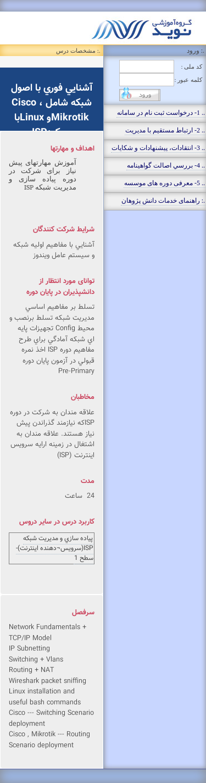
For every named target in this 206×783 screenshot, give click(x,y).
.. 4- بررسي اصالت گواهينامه (166, 165)
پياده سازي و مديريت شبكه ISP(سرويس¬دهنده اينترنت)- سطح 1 (54, 548)
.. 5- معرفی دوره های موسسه (164, 183)
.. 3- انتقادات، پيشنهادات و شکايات (158, 148)
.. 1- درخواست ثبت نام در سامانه (161, 112)
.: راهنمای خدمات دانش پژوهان (163, 200)
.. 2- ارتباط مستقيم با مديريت (165, 130)
